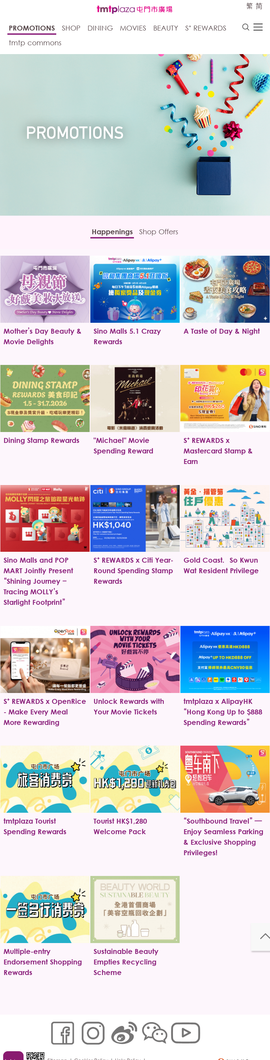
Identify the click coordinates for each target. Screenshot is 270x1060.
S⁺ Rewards (205, 29)
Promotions (32, 29)
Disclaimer (143, 1037)
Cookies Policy (94, 1027)
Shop (71, 29)
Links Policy (130, 1027)
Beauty (165, 29)
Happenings (106, 234)
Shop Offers (164, 234)
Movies (133, 29)
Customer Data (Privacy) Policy (87, 1037)
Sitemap (60, 1027)
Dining (100, 29)
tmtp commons (35, 44)
